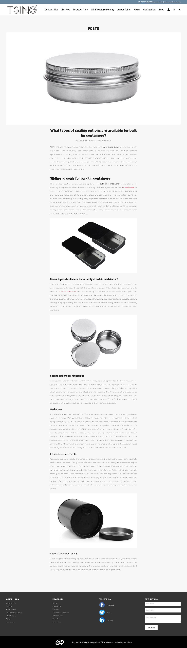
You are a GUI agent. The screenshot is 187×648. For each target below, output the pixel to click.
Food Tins (56, 619)
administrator (105, 140)
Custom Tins (11, 603)
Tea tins (55, 603)
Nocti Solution (127, 642)
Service (9, 606)
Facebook (106, 605)
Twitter (105, 613)
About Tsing (10, 615)
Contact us (10, 622)
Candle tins (56, 606)
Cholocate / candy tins (60, 612)
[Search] (174, 9)
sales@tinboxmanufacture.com (170, 2)
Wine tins (55, 609)
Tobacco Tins (57, 615)
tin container (128, 187)
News (93, 140)
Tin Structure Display (14, 612)
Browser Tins (11, 609)
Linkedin (106, 620)
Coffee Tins (56, 622)
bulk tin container (67, 291)
